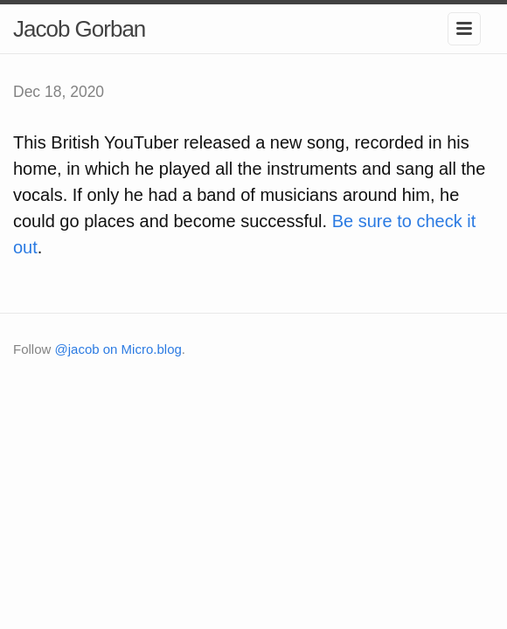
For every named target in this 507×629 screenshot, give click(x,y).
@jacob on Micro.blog (118, 349)
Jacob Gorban (79, 29)
